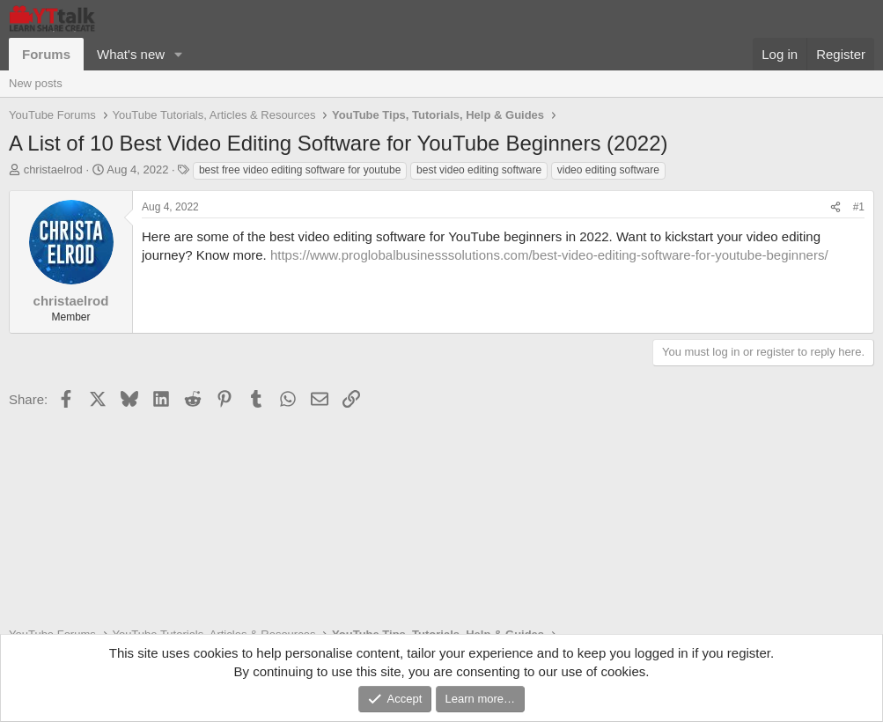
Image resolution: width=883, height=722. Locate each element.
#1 (859, 207)
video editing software (608, 170)
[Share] (835, 207)
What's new (131, 54)
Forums (46, 54)
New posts (36, 83)
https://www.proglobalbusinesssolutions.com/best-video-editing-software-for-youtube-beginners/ (549, 254)
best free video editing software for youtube (300, 170)
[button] (178, 54)
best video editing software (478, 170)
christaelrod (53, 169)
